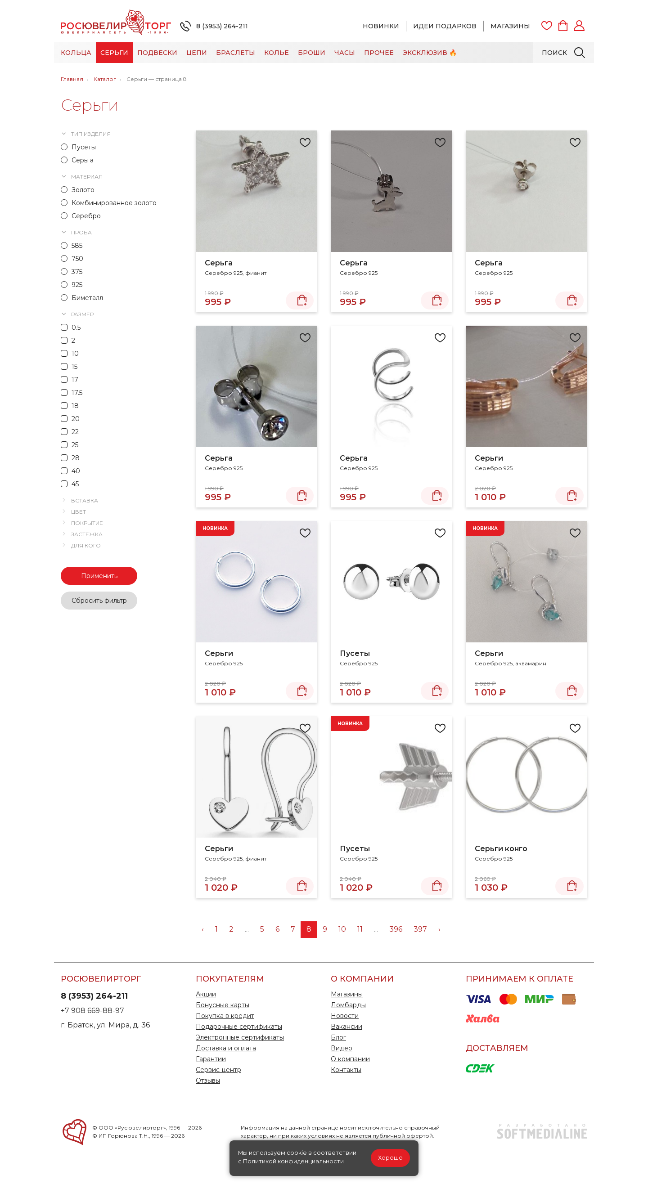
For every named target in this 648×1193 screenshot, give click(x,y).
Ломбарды (348, 1005)
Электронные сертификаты (240, 1037)
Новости (345, 1016)
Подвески (157, 53)
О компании (350, 1059)
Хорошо (390, 1157)
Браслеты (235, 53)
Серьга (219, 263)
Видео (341, 1048)
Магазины (510, 26)
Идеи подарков (445, 26)
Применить (99, 576)
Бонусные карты (222, 1005)
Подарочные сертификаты (239, 1027)
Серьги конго (501, 848)
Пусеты (355, 653)
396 (395, 929)
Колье (276, 53)
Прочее (379, 53)
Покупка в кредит (225, 1016)
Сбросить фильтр (99, 600)
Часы (344, 53)
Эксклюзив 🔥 (430, 53)
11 (360, 929)
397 (420, 929)
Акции (206, 994)
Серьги (114, 53)
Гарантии (211, 1059)
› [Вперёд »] (439, 929)
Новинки (381, 26)
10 (342, 929)
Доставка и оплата (226, 1048)
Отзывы (208, 1080)
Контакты (346, 1070)
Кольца (76, 53)
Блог (338, 1037)
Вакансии (346, 1027)
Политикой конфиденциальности (293, 1161)
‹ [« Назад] (203, 929)
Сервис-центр (218, 1070)
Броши (311, 53)
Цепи (196, 53)
